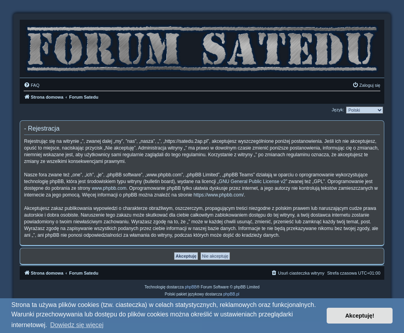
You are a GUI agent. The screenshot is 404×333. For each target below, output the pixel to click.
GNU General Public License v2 (252, 181)
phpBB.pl (231, 294)
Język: (338, 109)
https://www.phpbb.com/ (219, 195)
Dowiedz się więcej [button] (76, 325)
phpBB (191, 287)
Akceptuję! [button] (359, 315)
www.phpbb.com (109, 188)
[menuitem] (31, 85)
